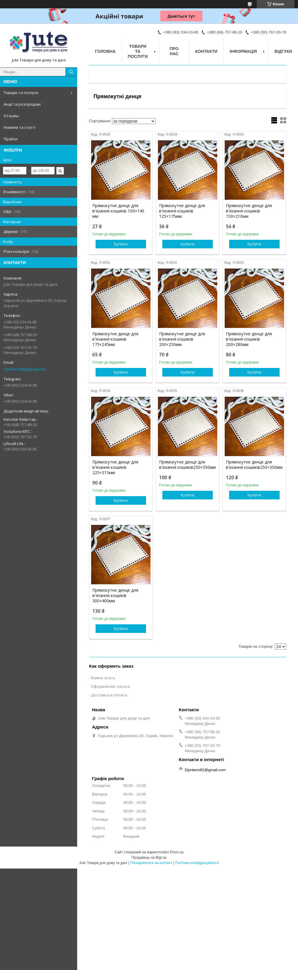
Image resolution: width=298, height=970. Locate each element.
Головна (105, 51)
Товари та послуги (21, 92)
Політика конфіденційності (197, 863)
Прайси (11, 139)
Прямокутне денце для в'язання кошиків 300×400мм (115, 596)
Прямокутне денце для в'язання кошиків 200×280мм (249, 339)
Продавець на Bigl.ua (149, 857)
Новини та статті (20, 127)
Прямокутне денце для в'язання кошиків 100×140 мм (118, 211)
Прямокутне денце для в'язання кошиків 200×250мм (182, 339)
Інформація (243, 51)
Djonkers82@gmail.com (24, 369)
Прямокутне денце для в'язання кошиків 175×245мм (115, 339)
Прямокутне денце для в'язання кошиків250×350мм (187, 464)
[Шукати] (71, 71)
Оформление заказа (110, 686)
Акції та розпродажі (22, 104)
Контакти (206, 51)
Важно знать (103, 677)
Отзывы (11, 115)
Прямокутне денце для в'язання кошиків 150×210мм (249, 211)
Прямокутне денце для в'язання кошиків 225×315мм (115, 467)
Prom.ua (176, 852)
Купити (121, 244)
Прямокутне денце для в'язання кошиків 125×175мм (182, 211)
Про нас (174, 51)
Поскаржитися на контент (151, 863)
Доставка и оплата (109, 695)
